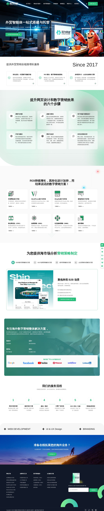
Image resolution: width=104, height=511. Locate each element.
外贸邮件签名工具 (24, 475)
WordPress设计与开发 (11, 482)
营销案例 (55, 3)
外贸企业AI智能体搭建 (52, 480)
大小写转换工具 (23, 478)
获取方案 (93, 3)
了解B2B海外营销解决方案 (67, 297)
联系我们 (76, 3)
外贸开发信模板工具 (24, 482)
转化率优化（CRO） (38, 475)
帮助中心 (69, 3)
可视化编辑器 (23, 480)
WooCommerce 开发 (10, 487)
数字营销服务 (47, 3)
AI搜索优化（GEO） (38, 482)
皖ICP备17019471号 (39, 508)
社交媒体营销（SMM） (38, 480)
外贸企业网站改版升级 (11, 478)
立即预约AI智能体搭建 (14, 34)
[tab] (21, 260)
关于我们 (28, 3)
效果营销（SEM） (37, 478)
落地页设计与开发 (10, 480)
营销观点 (62, 3)
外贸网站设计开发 (10, 475)
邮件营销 (35, 485)
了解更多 (10, 206)
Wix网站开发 (9, 492)
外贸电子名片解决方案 (52, 482)
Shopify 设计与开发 (10, 485)
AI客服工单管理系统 (51, 485)
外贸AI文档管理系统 (51, 475)
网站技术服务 (37, 3)
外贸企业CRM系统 (51, 478)
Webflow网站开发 (10, 495)
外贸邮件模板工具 (24, 485)
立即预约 (52, 452)
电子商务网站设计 (10, 490)
